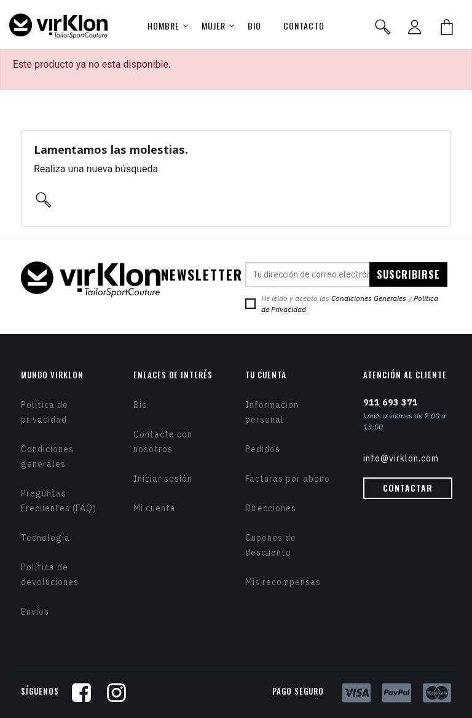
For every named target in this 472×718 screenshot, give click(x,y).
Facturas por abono (287, 478)
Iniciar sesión (162, 478)
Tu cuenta (265, 375)
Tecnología (45, 537)
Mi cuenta (154, 508)
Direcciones (270, 508)
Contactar (408, 487)
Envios (35, 611)
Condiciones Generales (368, 298)
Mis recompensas (283, 582)
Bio (140, 404)
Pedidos (262, 449)
